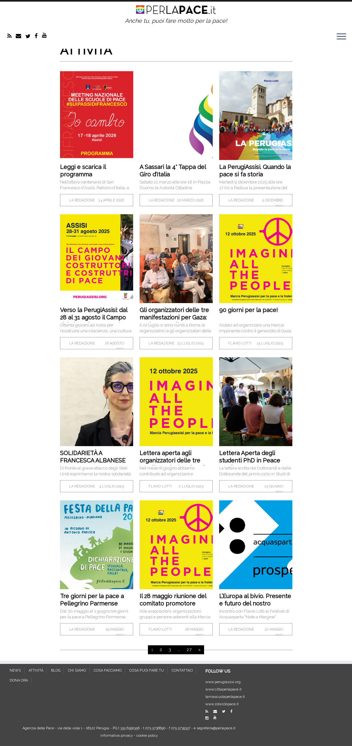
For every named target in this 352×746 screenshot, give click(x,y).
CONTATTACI (182, 670)
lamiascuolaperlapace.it (225, 697)
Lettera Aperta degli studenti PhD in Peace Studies (249, 460)
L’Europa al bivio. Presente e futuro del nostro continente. (255, 603)
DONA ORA (19, 680)
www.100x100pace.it (222, 704)
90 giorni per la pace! (248, 310)
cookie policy (147, 735)
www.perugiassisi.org (223, 682)
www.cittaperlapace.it (223, 689)
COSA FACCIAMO (108, 670)
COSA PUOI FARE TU (146, 670)
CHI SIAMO (77, 670)
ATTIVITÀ (36, 670)
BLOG (55, 670)
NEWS (15, 670)
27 (189, 649)
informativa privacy (116, 735)
